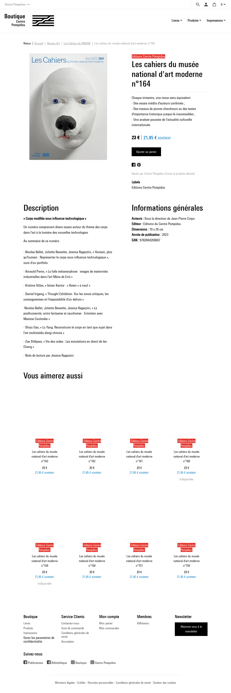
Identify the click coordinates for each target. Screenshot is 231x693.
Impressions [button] (215, 20)
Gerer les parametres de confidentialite (38, 639)
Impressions (30, 633)
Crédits (81, 683)
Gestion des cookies (164, 683)
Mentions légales (65, 683)
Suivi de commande (72, 628)
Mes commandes (109, 628)
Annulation (67, 641)
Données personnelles (100, 683)
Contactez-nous (70, 623)
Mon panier (106, 623)
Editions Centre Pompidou (148, 187)
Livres (26, 623)
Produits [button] (193, 20)
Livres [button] (175, 20)
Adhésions (143, 623)
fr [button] (222, 4)
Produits (28, 628)
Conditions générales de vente (75, 634)
